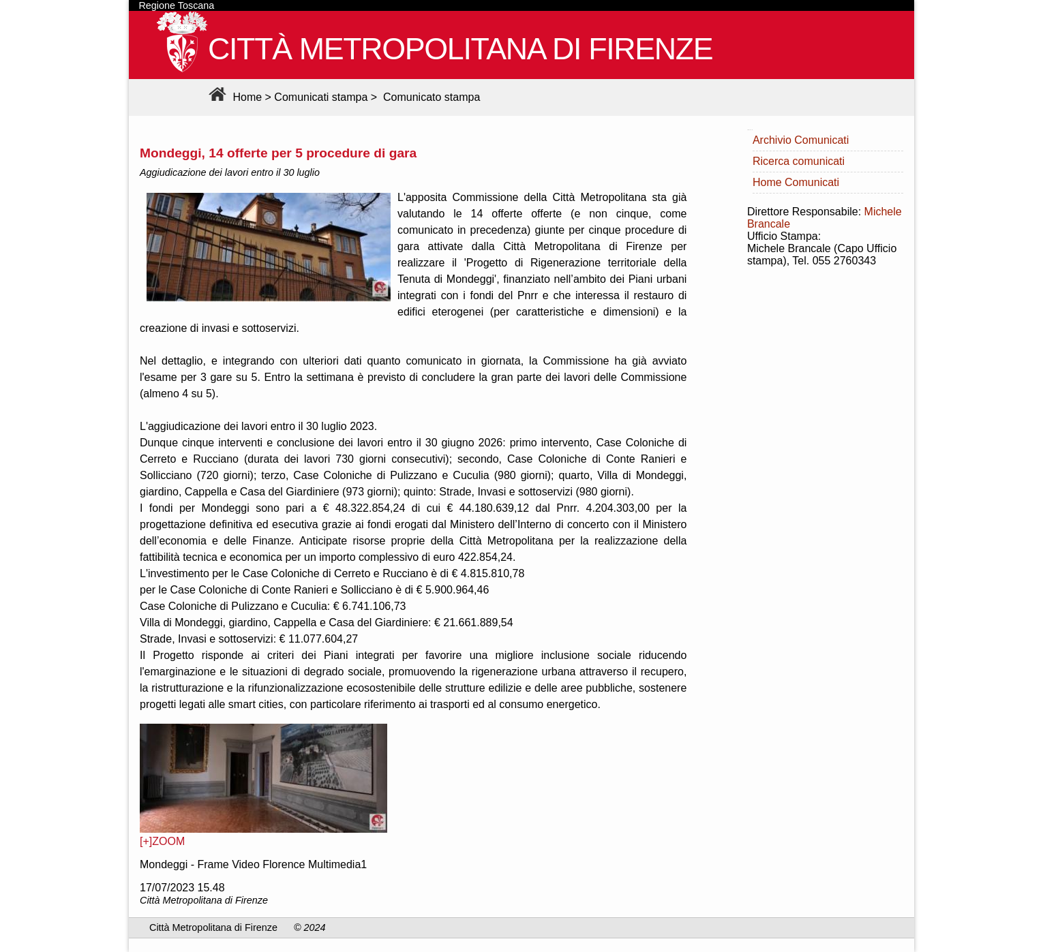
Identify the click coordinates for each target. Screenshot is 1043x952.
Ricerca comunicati (799, 161)
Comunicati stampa (320, 97)
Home (233, 97)
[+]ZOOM (162, 841)
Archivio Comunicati (801, 140)
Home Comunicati (796, 182)
